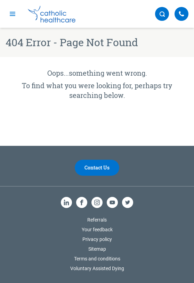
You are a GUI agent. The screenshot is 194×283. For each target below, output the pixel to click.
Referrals (97, 220)
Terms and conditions (97, 258)
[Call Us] (181, 14)
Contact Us (97, 167)
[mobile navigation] (12, 14)
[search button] (162, 14)
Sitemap (97, 249)
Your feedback (97, 229)
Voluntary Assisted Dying (97, 268)
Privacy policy (97, 239)
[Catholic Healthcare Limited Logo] (51, 14)
